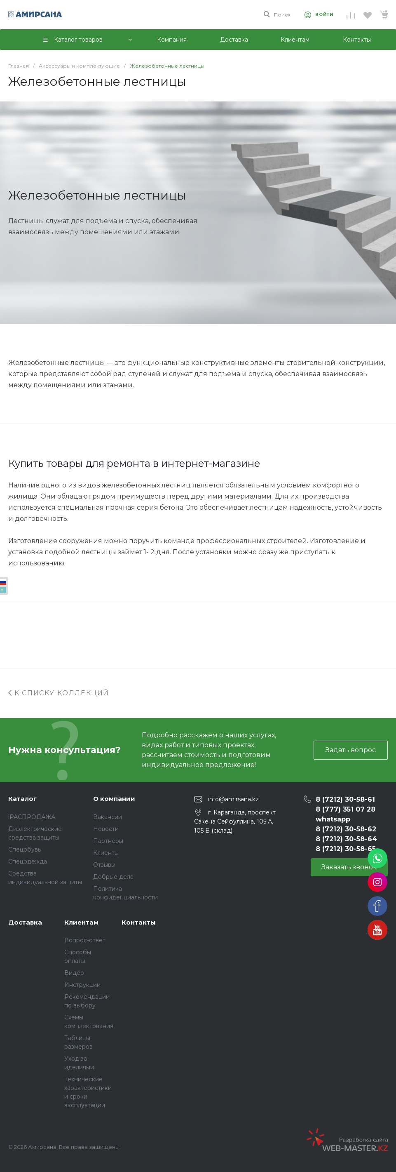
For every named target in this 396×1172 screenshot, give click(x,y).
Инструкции (82, 984)
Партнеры (108, 841)
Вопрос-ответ (84, 940)
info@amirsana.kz (233, 799)
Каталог (22, 799)
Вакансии (107, 817)
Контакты (139, 922)
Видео (74, 973)
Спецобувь (24, 849)
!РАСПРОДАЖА (31, 817)
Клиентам (81, 922)
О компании (114, 799)
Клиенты (106, 853)
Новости (106, 829)
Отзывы (104, 864)
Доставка (25, 922)
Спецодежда (27, 861)
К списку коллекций (58, 693)
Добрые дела (113, 876)
